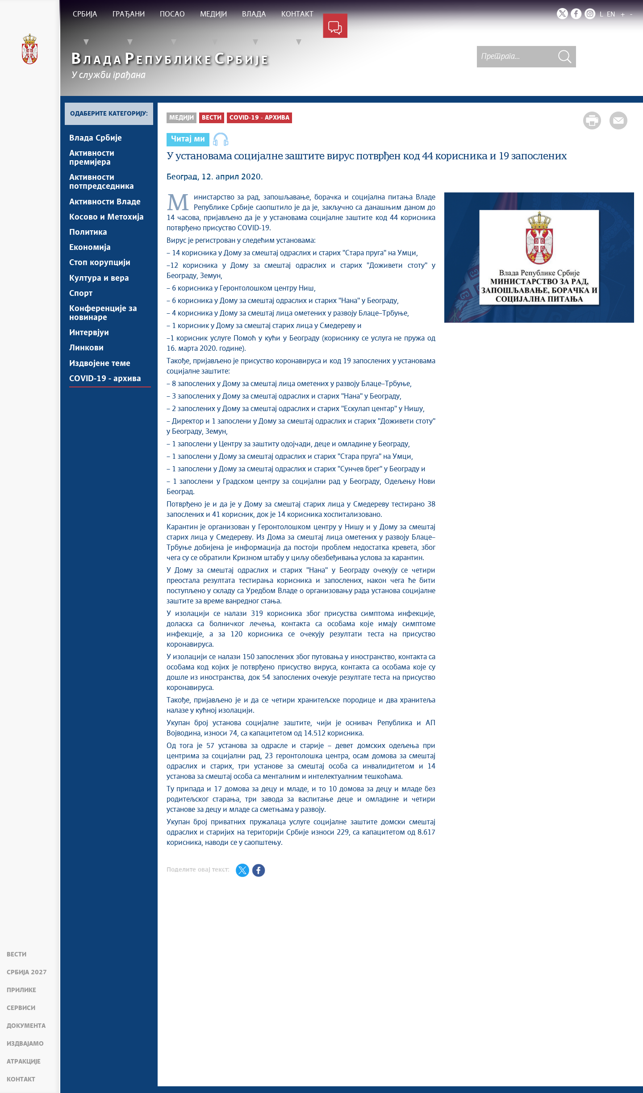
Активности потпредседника (101, 183)
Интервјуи (89, 337)
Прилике (21, 990)
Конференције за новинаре (103, 316)
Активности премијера (91, 158)
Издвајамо (25, 1044)
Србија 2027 (27, 972)
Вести (16, 955)
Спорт (80, 297)
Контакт (21, 1079)
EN (611, 14)
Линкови (86, 353)
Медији (181, 118)
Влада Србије (95, 138)
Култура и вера (99, 281)
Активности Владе (105, 203)
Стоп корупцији (99, 266)
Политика (88, 234)
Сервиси (21, 1008)
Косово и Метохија (106, 219)
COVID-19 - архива (105, 384)
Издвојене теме (99, 368)
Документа (26, 1026)
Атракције (24, 1062)
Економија (90, 250)
